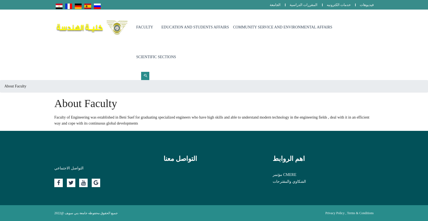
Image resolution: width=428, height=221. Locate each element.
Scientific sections (156, 57)
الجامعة (275, 5)
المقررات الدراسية (303, 5)
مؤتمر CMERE (284, 175)
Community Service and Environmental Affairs (282, 27)
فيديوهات (367, 5)
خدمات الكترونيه (339, 5)
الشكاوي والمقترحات (289, 181)
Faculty (144, 27)
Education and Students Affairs (195, 27)
